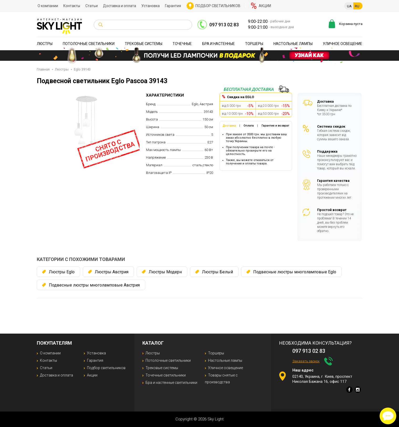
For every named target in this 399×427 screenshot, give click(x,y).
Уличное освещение (342, 44)
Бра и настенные (218, 44)
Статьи (91, 6)
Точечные (182, 44)
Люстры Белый (217, 271)
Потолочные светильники (89, 44)
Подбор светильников (217, 6)
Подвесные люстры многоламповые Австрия (94, 285)
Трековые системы (143, 44)
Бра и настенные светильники (171, 382)
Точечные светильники (166, 375)
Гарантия (173, 6)
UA (349, 6)
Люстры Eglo (62, 271)
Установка (150, 6)
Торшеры (254, 44)
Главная (43, 69)
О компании (48, 6)
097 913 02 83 (224, 24)
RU (357, 6)
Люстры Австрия (111, 271)
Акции (265, 6)
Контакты (71, 6)
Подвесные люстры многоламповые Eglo (294, 271)
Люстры (45, 44)
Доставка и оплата (119, 6)
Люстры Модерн (165, 271)
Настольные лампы (293, 44)
